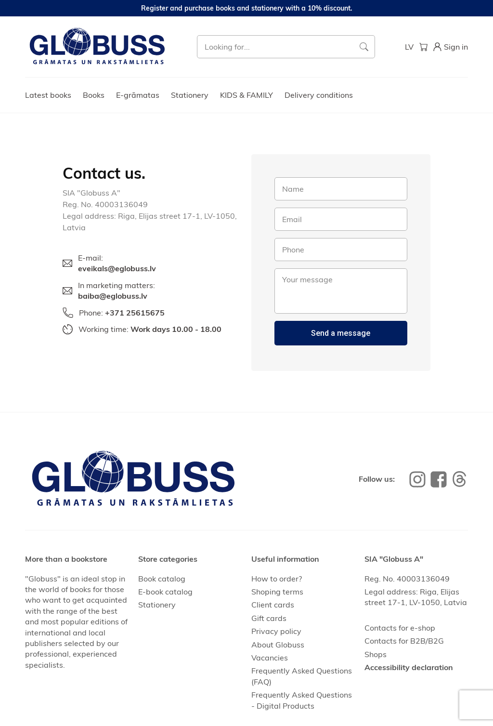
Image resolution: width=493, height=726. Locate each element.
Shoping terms (277, 591)
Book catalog (161, 578)
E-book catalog (165, 591)
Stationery (189, 95)
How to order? (276, 578)
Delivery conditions (319, 95)
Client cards (272, 604)
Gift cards (268, 618)
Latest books (48, 95)
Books (93, 95)
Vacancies (269, 657)
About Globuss (277, 644)
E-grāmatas (137, 95)
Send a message (340, 333)
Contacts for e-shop (399, 628)
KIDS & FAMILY (246, 95)
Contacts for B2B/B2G (404, 641)
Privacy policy (276, 631)
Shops (375, 654)
